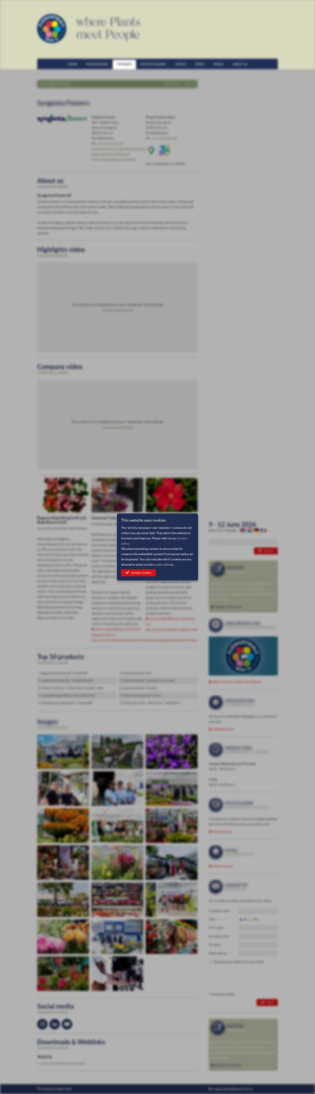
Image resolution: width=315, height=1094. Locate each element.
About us (240, 64)
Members (124, 64)
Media (218, 64)
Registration (97, 64)
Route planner (153, 64)
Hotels (180, 64)
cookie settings (164, 564)
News (199, 64)
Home (72, 64)
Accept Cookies (141, 572)
